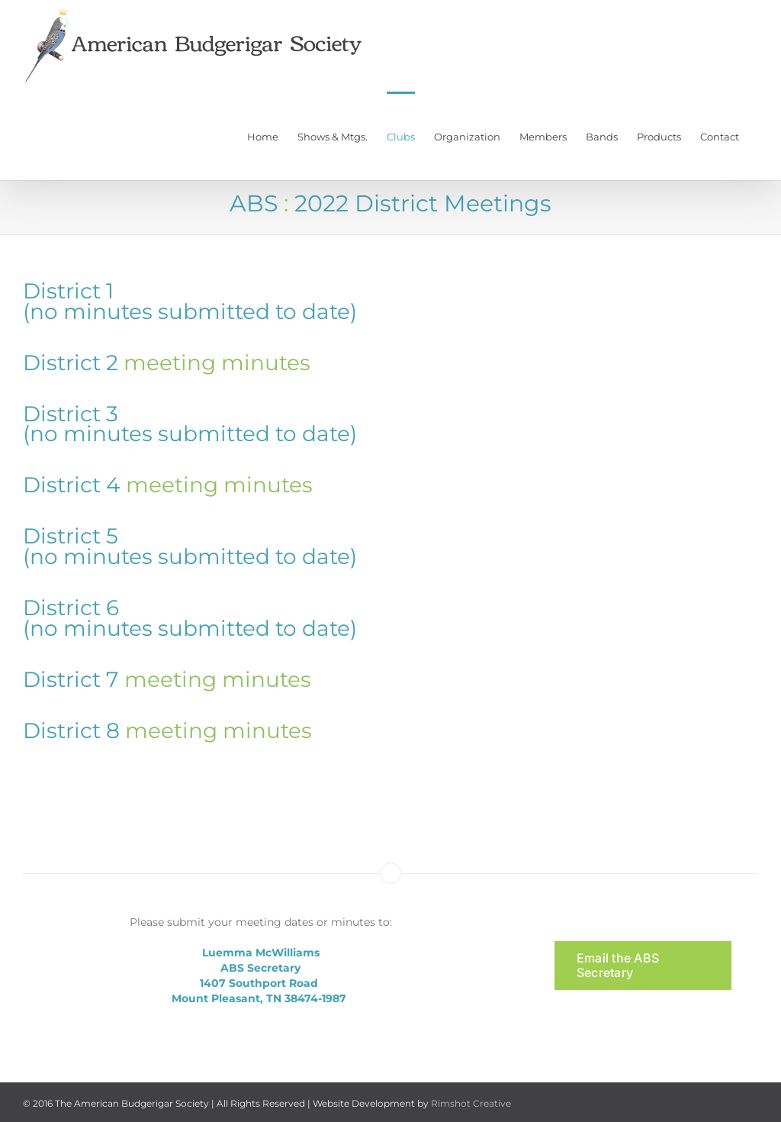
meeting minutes (217, 363)
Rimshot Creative (471, 1103)
